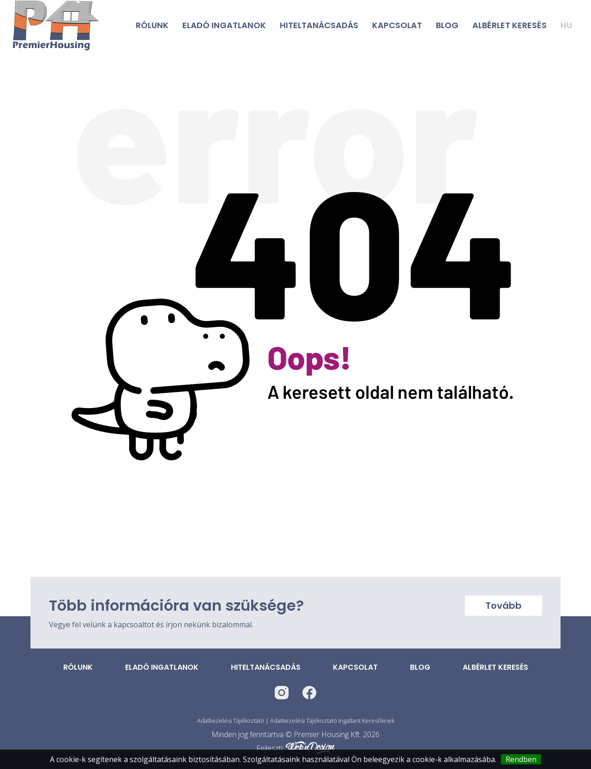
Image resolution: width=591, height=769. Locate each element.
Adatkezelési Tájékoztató (230, 720)
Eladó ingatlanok (224, 25)
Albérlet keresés (509, 25)
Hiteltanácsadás (319, 25)
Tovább (503, 605)
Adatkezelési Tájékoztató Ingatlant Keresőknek (332, 720)
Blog (447, 25)
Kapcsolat (397, 25)
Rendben (521, 759)
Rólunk (152, 25)
